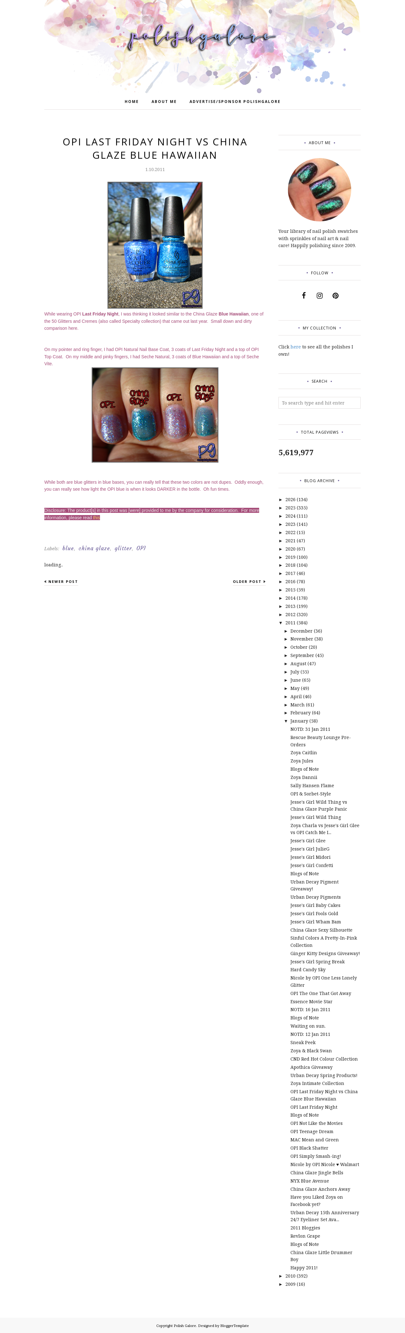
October (299, 647)
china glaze (94, 548)
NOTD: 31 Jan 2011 (310, 729)
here (295, 347)
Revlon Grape (305, 1236)
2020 (290, 549)
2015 (290, 590)
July (294, 672)
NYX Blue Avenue (309, 1181)
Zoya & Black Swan (311, 1051)
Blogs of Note (304, 769)
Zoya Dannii (303, 777)
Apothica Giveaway (311, 1067)
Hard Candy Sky (308, 969)
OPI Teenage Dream (311, 1131)
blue (68, 548)
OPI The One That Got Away (320, 993)
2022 (290, 532)
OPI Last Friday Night (313, 1107)
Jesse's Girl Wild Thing (315, 817)
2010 (290, 1276)
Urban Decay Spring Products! (324, 1075)
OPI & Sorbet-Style (310, 794)
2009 (290, 1284)
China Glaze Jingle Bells (316, 1173)
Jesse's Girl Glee (308, 841)
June (295, 680)
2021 (290, 541)
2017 (290, 573)
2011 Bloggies (305, 1228)
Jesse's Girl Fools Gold (314, 913)
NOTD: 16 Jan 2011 (310, 1009)
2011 (290, 623)
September (302, 655)
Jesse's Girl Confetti (311, 865)
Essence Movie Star (311, 1001)
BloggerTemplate (234, 1325)
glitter (123, 548)
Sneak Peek (302, 1042)
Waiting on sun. (308, 1026)
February (300, 713)
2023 (290, 524)
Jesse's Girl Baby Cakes (315, 905)
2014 (290, 598)
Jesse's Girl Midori (310, 857)
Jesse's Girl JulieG (309, 849)
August (298, 663)
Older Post (247, 581)
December (301, 631)
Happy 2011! (304, 1268)
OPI (141, 548)
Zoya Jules (301, 761)
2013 (290, 606)
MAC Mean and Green (314, 1140)
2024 (290, 516)
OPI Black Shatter (309, 1148)
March (297, 705)
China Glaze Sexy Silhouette (321, 930)
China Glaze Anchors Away (320, 1189)
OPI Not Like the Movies (316, 1123)
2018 (290, 565)
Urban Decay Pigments (315, 897)
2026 (290, 499)
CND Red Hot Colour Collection (324, 1059)
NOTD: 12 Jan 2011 (310, 1034)
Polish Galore (185, 1325)
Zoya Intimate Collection (317, 1083)
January (299, 721)
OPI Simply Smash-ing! (315, 1156)
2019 (290, 557)
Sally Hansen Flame (312, 785)
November (301, 639)
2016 (290, 581)
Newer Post (63, 581)
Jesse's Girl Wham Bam (315, 922)
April (296, 696)
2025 (290, 508)
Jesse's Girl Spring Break (317, 962)
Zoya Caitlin (303, 752)
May (295, 688)
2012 (290, 614)
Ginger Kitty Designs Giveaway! (325, 953)
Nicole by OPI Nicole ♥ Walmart (324, 1164)
